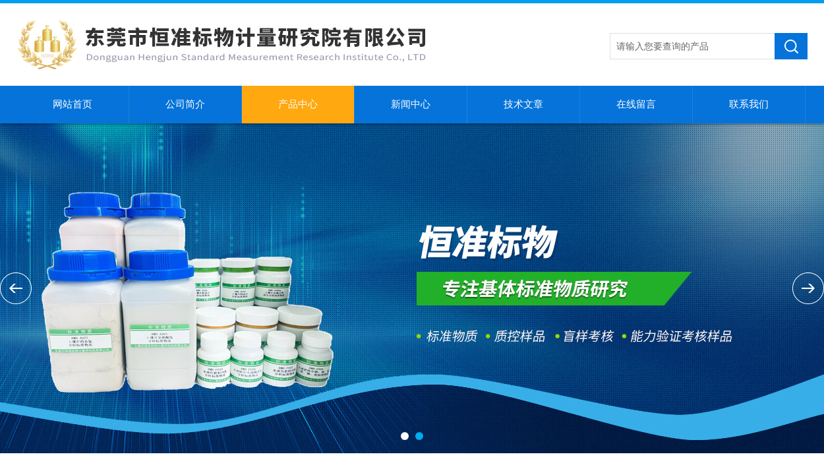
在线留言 (636, 104)
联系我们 (749, 104)
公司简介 (185, 104)
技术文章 (523, 104)
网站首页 (72, 104)
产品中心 (298, 104)
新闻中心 (410, 104)
